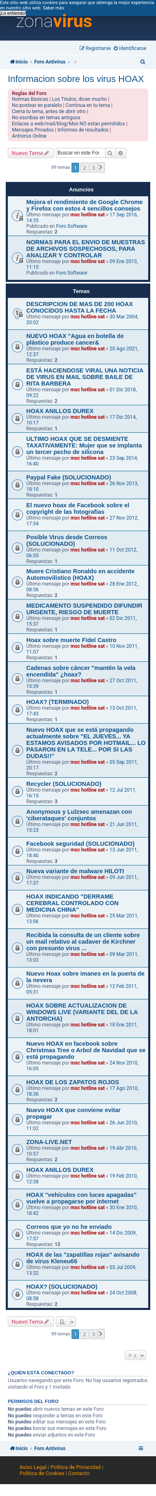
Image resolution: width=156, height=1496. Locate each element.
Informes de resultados (82, 130)
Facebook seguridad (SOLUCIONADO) (80, 843)
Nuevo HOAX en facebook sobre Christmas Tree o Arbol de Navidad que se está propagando (86, 1050)
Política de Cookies (42, 1473)
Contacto (78, 1473)
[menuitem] (130, 48)
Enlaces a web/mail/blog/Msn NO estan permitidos (68, 124)
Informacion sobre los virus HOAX (76, 79)
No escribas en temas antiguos (46, 117)
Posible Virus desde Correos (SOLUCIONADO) (66, 540)
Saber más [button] (53, 8)
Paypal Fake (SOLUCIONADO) (68, 477)
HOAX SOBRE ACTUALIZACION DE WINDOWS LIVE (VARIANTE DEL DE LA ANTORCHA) (82, 1012)
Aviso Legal (33, 1467)
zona (54, 21)
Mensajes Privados (33, 130)
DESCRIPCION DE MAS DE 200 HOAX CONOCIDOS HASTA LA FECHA (79, 307)
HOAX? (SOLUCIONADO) (61, 1286)
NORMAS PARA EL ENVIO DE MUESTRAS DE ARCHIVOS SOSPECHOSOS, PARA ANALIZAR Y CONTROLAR (85, 249)
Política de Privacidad (75, 1467)
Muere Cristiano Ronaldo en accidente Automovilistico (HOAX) (80, 574)
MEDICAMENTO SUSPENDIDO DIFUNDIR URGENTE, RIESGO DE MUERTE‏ (84, 608)
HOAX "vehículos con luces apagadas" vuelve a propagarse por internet (81, 1198)
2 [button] (84, 167)
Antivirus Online (29, 136)
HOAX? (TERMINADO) (57, 702)
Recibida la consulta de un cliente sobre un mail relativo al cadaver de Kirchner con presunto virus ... (83, 941)
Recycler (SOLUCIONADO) (63, 784)
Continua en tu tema (88, 105)
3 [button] (93, 167)
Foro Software (71, 226)
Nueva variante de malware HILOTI (75, 871)
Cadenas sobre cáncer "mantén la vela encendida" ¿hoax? (80, 671)
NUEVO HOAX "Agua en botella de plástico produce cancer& (75, 339)
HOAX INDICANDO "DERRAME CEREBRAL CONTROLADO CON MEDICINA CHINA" (72, 903)
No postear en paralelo (37, 105)
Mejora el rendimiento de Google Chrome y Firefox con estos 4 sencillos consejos (84, 205)
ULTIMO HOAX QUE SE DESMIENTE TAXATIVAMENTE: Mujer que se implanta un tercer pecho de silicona (84, 445)
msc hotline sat (88, 215)
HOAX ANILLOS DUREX (60, 411)
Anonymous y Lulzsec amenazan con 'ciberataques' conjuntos (79, 815)
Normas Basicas (30, 99)
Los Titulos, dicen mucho (79, 99)
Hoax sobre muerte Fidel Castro (71, 640)
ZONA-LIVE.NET (49, 1142)
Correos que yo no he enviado (69, 1227)
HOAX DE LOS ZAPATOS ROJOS (72, 1082)
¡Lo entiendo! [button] (13, 13)
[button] (101, 167)
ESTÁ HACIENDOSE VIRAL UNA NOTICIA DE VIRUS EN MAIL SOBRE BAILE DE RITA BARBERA (84, 377)
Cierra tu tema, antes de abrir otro (49, 111)
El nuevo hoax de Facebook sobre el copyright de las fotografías (77, 508)
